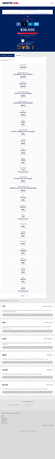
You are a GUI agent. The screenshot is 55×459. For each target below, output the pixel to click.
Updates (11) (10, 80)
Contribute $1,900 (27, 401)
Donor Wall (18, 80)
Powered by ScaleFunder (48, 449)
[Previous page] (19, 320)
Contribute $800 (27, 386)
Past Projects (27, 429)
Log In (52, 3)
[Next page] (27, 320)
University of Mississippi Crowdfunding (10, 437)
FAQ (2, 440)
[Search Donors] (7, 85)
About (2, 441)
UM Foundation (4, 444)
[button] (9, 33)
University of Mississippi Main (13, 429)
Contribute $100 (27, 371)
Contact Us (3, 445)
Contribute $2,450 (27, 416)
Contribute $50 (27, 355)
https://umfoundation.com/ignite (41, 13)
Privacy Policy (4, 443)
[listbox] (27, 33)
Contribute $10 (27, 339)
